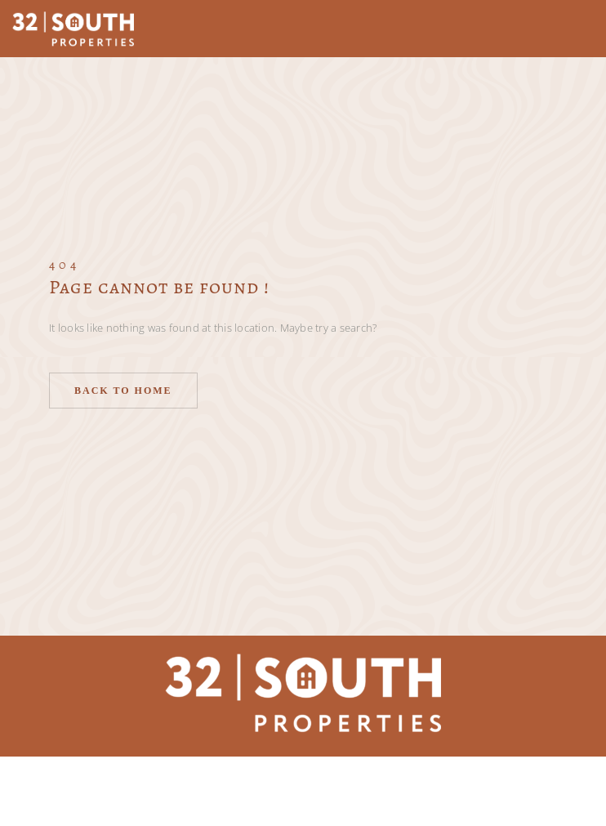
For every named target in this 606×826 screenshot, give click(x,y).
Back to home (123, 390)
